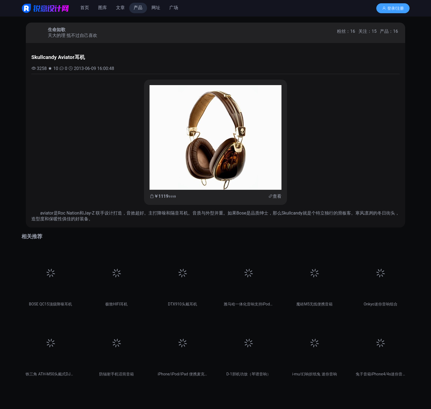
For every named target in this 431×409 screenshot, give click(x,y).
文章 (120, 7)
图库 (102, 7)
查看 (277, 196)
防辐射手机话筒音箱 (116, 374)
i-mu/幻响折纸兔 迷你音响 (314, 374)
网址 (155, 7)
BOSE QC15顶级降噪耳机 (50, 304)
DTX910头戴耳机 (182, 304)
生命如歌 (56, 29)
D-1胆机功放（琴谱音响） (248, 374)
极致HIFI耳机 (116, 304)
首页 (84, 7)
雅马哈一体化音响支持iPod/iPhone (248, 304)
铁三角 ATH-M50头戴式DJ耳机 (50, 374)
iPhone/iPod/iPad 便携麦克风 (182, 374)
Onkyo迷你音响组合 (380, 304)
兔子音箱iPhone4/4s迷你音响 (380, 374)
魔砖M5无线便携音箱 (314, 304)
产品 (138, 7)
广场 (173, 7)
